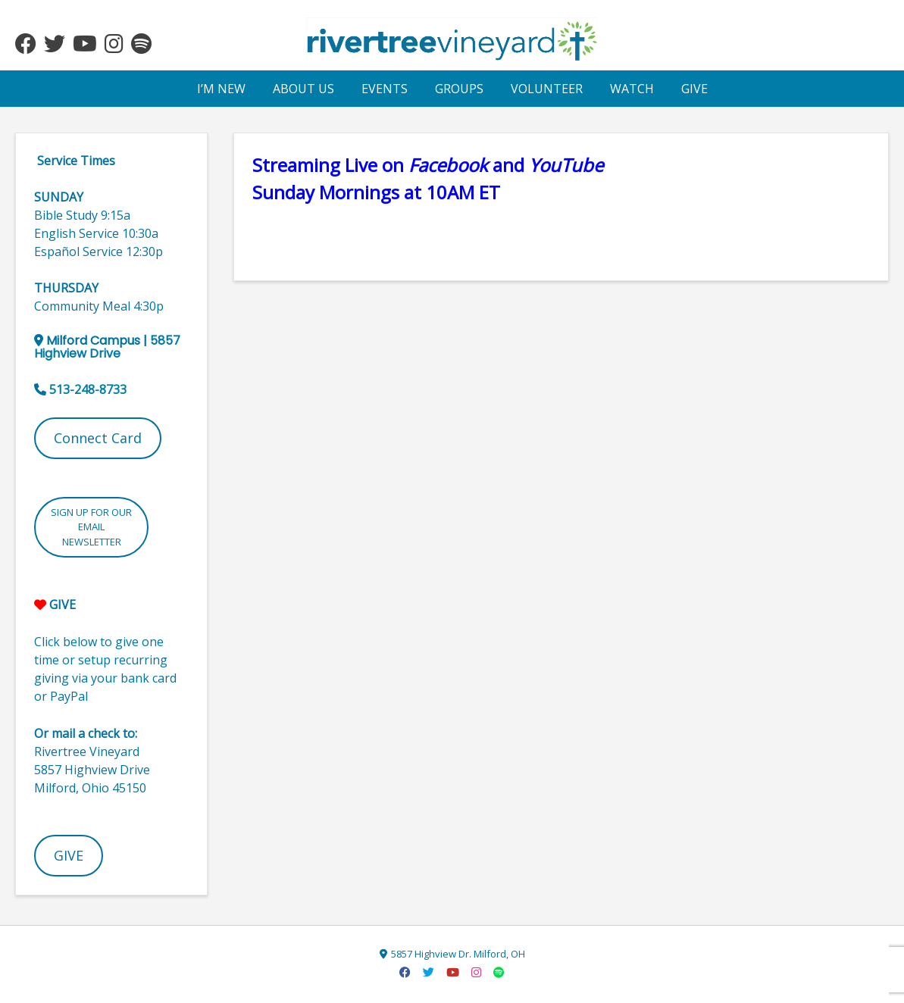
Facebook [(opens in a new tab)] (448, 164)
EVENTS (384, 88)
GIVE (694, 88)
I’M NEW (221, 88)
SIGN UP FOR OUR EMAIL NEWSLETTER (91, 526)
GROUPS (459, 88)
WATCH (632, 88)
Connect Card (98, 438)
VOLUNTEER (547, 88)
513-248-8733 (88, 389)
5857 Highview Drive (107, 347)
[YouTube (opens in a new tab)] (566, 164)
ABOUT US (303, 88)
